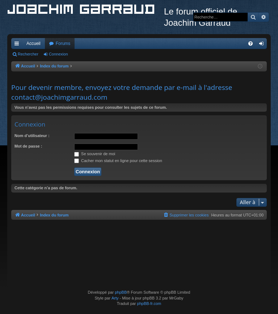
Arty (115, 298)
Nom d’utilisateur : (32, 135)
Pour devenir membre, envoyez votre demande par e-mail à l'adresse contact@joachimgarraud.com (121, 92)
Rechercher (28, 54)
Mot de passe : (28, 146)
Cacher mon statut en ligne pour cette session (118, 160)
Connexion (58, 54)
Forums (63, 43)
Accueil (33, 43)
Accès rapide (18, 45)
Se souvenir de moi (94, 154)
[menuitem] (250, 43)
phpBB (121, 292)
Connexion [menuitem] (263, 45)
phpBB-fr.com (149, 303)
